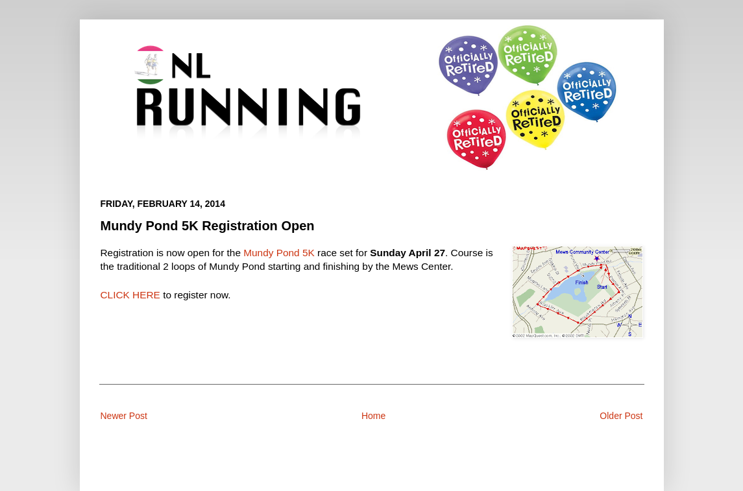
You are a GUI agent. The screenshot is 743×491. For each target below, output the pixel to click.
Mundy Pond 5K (279, 252)
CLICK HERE (130, 294)
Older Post (621, 416)
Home (373, 416)
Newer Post (124, 416)
